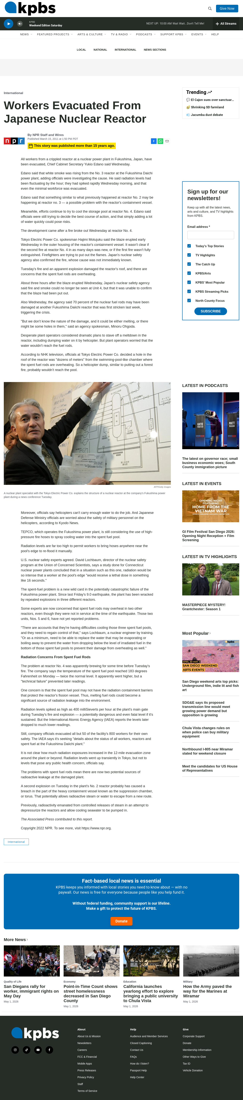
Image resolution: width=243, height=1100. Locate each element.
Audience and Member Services (149, 1036)
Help (215, 39)
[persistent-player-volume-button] (20, 27)
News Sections (155, 49)
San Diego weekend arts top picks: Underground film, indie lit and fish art (210, 686)
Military (188, 981)
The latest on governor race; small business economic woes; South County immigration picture (210, 463)
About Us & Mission (89, 1036)
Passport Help (138, 1070)
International (125, 49)
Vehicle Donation (193, 1070)
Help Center (137, 1077)
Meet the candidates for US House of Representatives (209, 768)
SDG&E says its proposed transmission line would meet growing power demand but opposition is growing (206, 709)
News (24, 39)
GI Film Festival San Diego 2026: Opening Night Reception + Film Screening (208, 536)
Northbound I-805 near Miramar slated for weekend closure (207, 751)
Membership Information (197, 1049)
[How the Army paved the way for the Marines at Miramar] (211, 961)
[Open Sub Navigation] (31, 39)
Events (197, 39)
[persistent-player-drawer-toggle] (226, 27)
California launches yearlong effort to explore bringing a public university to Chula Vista (150, 993)
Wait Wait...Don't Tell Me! (188, 27)
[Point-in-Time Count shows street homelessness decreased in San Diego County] (92, 961)
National (100, 49)
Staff (80, 1084)
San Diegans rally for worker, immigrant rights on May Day (31, 991)
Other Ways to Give (194, 1056)
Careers (82, 1049)
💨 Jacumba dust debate (204, 115)
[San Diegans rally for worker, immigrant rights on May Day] (32, 961)
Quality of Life (12, 981)
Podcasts (144, 39)
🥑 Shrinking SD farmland (205, 107)
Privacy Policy (85, 1077)
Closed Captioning (141, 1043)
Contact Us (136, 1049)
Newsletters (84, 1043)
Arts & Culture (90, 39)
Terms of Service (87, 1090)
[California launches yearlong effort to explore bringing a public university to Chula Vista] (151, 961)
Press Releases (86, 1070)
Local (81, 49)
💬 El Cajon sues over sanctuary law (209, 101)
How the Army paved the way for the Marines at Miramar (207, 991)
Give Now (227, 10)
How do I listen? (139, 1063)
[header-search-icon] (210, 10)
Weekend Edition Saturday (45, 29)
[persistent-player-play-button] (8, 27)
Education (129, 981)
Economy (70, 981)
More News (16, 939)
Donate (121, 921)
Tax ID (186, 1063)
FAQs (133, 1056)
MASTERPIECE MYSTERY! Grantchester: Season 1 (203, 607)
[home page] (29, 10)
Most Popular (196, 633)
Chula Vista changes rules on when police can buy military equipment (206, 732)
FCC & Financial (87, 1056)
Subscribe (211, 311)
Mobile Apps (84, 1063)
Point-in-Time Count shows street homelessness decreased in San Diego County (91, 993)
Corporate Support (194, 1036)
